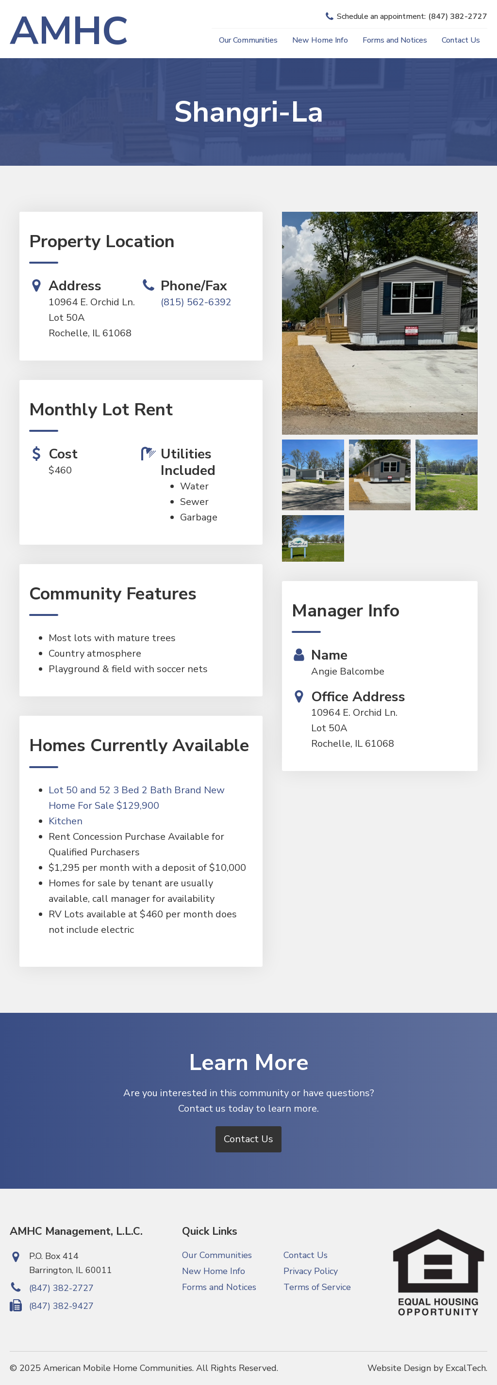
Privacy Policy (310, 1271)
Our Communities (248, 40)
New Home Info (320, 40)
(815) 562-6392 (196, 302)
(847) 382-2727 (61, 1288)
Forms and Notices (395, 40)
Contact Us (461, 40)
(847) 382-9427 (61, 1306)
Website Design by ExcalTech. (427, 1368)
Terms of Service (317, 1287)
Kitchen (66, 821)
